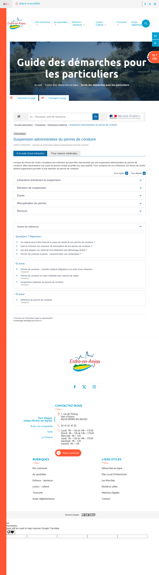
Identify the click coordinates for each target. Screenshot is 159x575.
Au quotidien (39, 474)
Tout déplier (138, 173)
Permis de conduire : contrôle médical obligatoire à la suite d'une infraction (56, 269)
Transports (40, 125)
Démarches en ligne (112, 468)
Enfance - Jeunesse (43, 480)
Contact (106, 498)
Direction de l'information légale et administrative (34, 318)
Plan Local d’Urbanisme (114, 474)
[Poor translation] (10, 532)
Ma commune (40, 468)
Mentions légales (110, 492)
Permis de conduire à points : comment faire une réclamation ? (51, 254)
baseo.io (38, 321)
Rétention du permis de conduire (36, 300)
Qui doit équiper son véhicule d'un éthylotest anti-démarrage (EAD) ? (54, 250)
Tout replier (121, 173)
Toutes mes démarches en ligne (61, 85)
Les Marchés (108, 480)
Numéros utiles (110, 486)
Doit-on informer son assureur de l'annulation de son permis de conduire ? (56, 246)
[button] (79, 180)
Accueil (38, 85)
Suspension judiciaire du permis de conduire (42, 282)
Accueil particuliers (23, 125)
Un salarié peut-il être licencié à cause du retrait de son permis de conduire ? (58, 242)
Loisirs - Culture (41, 486)
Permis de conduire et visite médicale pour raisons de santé (49, 275)
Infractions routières (58, 125)
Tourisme (38, 492)
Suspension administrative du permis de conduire (93, 125)
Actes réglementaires (44, 498)
